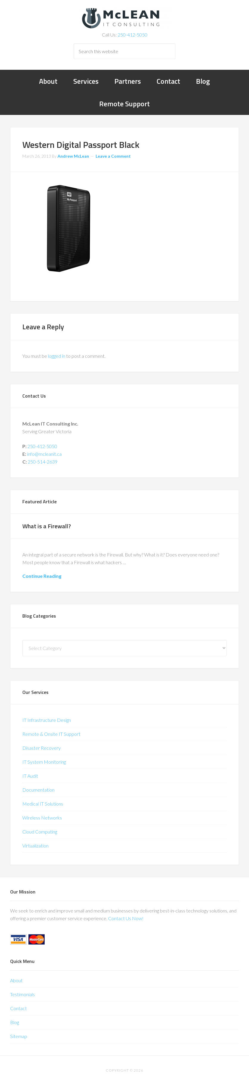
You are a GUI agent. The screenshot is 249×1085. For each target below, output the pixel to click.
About (16, 980)
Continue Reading (41, 576)
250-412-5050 (132, 34)
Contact (18, 1008)
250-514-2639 (42, 461)
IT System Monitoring (44, 762)
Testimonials (22, 994)
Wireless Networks (42, 817)
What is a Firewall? (46, 526)
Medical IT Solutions (42, 803)
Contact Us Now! (126, 918)
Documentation (38, 790)
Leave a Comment (113, 156)
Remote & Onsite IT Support (51, 734)
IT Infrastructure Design (46, 720)
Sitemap (18, 1036)
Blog (14, 1022)
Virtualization (35, 845)
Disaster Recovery (41, 748)
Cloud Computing (39, 831)
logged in (56, 356)
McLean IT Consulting (124, 18)
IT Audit (30, 776)
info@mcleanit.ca (44, 454)
